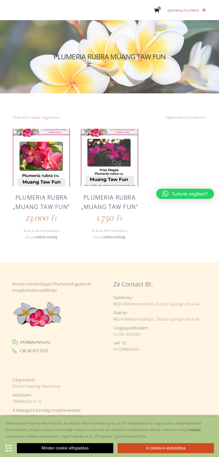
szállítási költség (45, 237)
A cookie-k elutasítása (165, 448)
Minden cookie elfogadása (65, 448)
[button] (185, 194)
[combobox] (175, 117)
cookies (194, 429)
